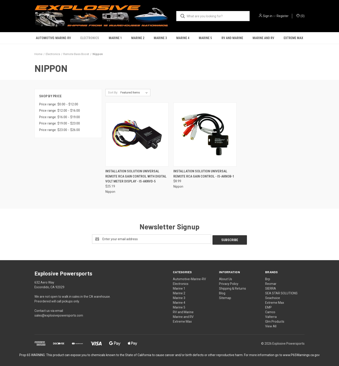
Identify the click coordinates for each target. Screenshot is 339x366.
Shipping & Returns (232, 287)
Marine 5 (205, 38)
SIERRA (270, 287)
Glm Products (274, 320)
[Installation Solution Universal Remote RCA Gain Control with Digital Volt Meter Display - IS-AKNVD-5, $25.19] (137, 134)
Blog (222, 292)
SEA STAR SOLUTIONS (281, 292)
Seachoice (272, 297)
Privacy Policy (228, 283)
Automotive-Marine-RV (53, 38)
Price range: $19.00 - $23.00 (59, 123)
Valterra (271, 316)
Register (283, 16)
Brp (267, 278)
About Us (225, 278)
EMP (268, 306)
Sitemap (225, 297)
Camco (270, 311)
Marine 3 (160, 38)
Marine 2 (137, 38)
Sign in (267, 16)
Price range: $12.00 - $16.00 (59, 111)
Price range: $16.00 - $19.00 (59, 117)
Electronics (89, 38)
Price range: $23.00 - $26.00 (59, 130)
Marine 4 (182, 38)
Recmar (270, 283)
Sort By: (113, 92)
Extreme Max (293, 38)
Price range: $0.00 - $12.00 (58, 104)
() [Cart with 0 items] (300, 16)
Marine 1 (115, 38)
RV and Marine (232, 38)
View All (270, 325)
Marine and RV (263, 38)
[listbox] (135, 92)
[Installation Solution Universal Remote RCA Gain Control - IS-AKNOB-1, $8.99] (205, 134)
